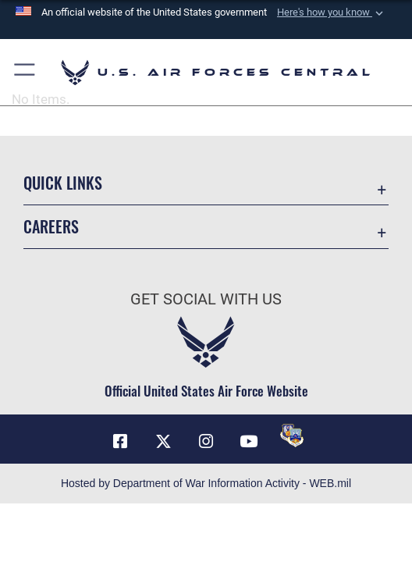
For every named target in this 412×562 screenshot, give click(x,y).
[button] (331, 12)
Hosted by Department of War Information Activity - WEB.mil (206, 483)
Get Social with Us (206, 299)
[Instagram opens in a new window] (206, 442)
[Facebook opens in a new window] (120, 442)
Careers (51, 226)
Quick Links (62, 182)
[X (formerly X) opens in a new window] (163, 442)
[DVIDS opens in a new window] (292, 435)
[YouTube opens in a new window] (249, 442)
